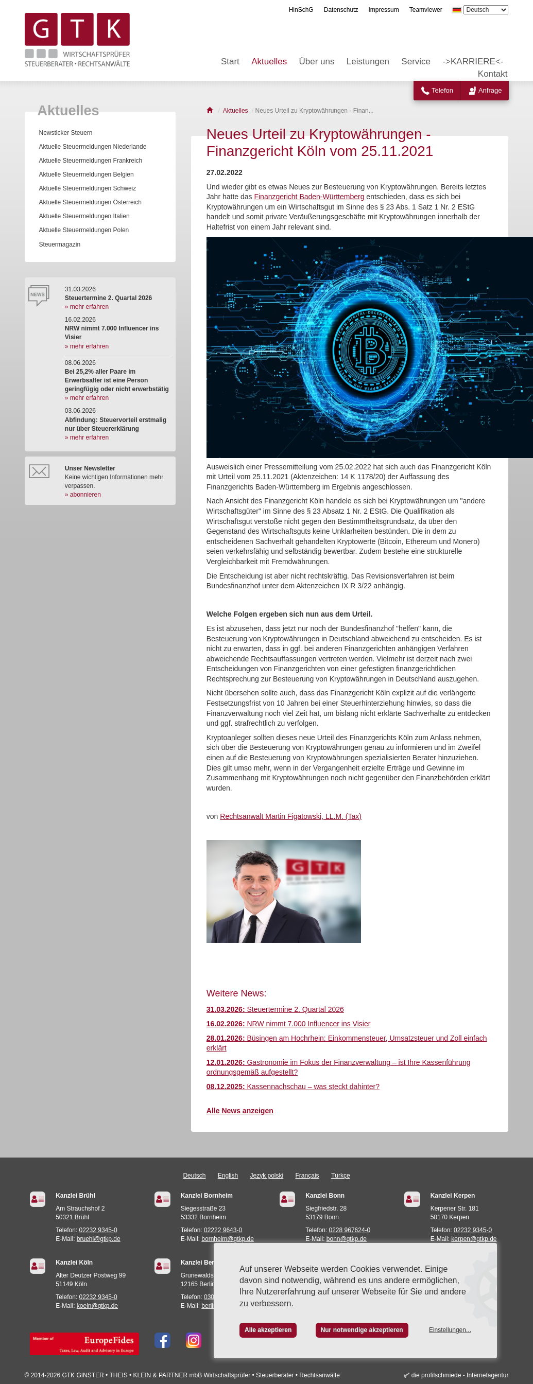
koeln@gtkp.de (97, 1305)
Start (230, 61)
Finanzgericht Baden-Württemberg (309, 196)
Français (307, 1175)
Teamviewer (425, 9)
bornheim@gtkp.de (227, 1238)
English (228, 1175)
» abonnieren (83, 494)
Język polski (267, 1175)
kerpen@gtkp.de (473, 1238)
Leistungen (368, 61)
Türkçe (340, 1175)
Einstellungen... (450, 1330)
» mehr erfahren (87, 306)
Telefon (442, 90)
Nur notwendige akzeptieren (362, 1330)
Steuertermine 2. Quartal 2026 (275, 1009)
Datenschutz (341, 9)
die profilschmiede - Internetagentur (460, 1375)
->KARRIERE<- (472, 61)
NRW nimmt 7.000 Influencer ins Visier (289, 1024)
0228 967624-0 (350, 1230)
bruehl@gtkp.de (99, 1238)
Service (416, 61)
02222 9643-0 (223, 1230)
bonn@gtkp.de (346, 1238)
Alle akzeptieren (268, 1330)
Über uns (317, 61)
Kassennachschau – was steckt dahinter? (293, 1086)
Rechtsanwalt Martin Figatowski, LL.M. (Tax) (291, 816)
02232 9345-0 (98, 1230)
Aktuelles (269, 61)
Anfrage (490, 90)
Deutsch (194, 1175)
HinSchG (301, 9)
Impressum (383, 9)
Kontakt (493, 74)
